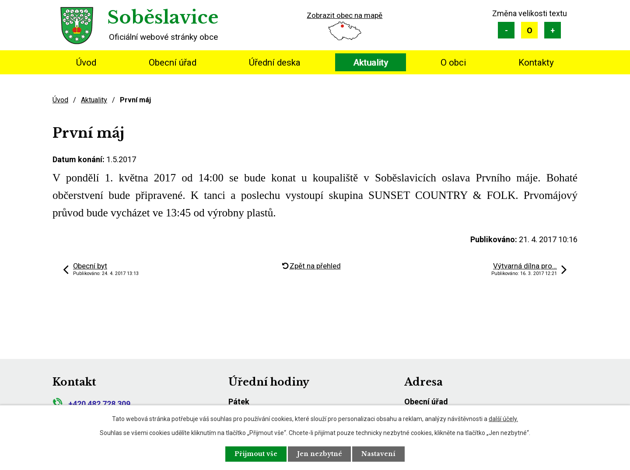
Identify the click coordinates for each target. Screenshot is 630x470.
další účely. (503, 418)
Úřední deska (275, 62)
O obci (453, 62)
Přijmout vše (255, 454)
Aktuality (370, 62)
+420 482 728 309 (91, 403)
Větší (552, 30)
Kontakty (536, 62)
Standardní (529, 30)
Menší (506, 30)
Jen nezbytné (319, 454)
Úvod (86, 62)
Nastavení (379, 454)
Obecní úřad (172, 62)
